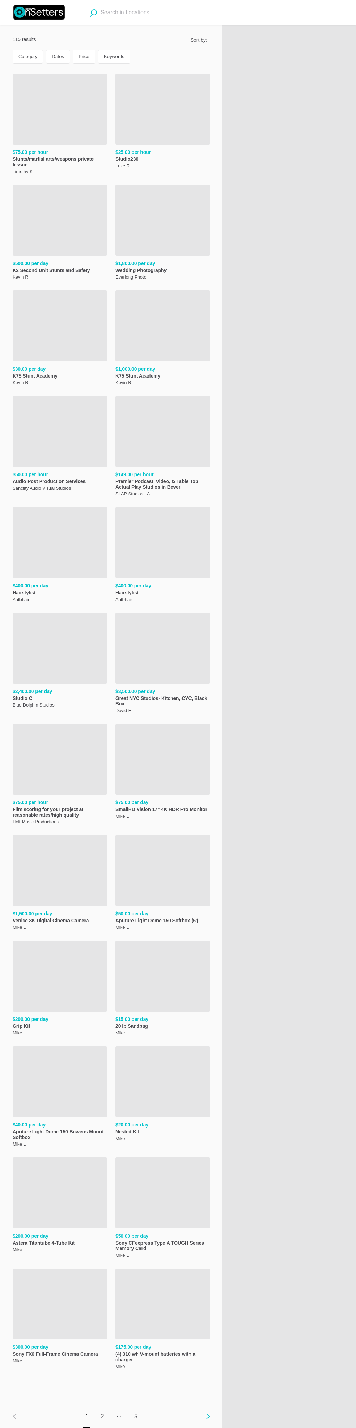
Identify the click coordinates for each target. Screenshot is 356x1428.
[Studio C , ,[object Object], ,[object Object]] (60, 661)
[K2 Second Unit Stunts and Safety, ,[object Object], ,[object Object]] (60, 233)
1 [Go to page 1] (86, 1416)
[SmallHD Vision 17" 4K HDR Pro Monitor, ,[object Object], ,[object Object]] (162, 772)
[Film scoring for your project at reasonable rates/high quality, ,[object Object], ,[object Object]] (60, 775)
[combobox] (140, 12)
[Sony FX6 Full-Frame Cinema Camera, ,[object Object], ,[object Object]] (60, 1317)
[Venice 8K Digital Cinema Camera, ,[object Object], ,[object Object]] (60, 883)
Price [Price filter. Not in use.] (84, 56)
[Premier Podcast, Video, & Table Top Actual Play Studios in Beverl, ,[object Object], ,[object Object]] (162, 447)
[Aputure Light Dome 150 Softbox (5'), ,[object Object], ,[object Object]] (162, 883)
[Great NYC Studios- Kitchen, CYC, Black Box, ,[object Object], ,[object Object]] (162, 664)
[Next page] (202, 1416)
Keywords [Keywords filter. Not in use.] (114, 56)
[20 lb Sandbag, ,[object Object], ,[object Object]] (162, 989)
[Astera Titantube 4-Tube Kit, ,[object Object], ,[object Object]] (60, 1206)
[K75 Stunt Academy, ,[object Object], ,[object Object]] (60, 339)
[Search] (93, 13)
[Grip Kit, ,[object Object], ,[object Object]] (60, 989)
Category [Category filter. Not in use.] (27, 56)
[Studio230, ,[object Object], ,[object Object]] (162, 122)
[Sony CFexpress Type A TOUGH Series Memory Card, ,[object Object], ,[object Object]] (162, 1208)
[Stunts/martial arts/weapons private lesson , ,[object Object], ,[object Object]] (60, 125)
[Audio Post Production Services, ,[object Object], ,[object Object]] (60, 444)
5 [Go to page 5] (135, 1416)
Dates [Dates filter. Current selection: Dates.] (58, 56)
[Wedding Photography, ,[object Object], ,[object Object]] (162, 233)
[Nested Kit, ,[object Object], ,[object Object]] (162, 1095)
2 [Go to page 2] (102, 1416)
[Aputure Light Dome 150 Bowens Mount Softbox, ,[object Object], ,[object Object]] (60, 1097)
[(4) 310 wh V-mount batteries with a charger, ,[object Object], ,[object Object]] (162, 1320)
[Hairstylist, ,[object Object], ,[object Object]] (60, 555)
